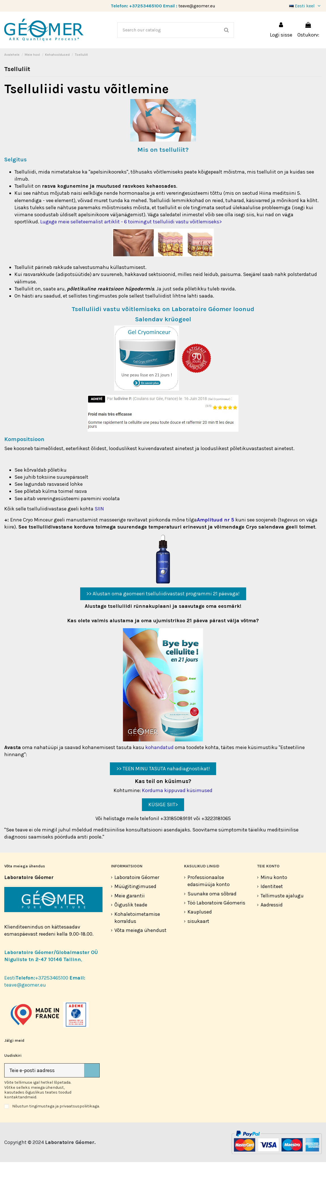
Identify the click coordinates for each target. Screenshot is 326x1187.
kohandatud (159, 772)
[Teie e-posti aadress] (44, 1095)
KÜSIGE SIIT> (163, 829)
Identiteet (272, 911)
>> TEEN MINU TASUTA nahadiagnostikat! (163, 793)
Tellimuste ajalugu (282, 920)
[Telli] (91, 1095)
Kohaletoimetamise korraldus (137, 942)
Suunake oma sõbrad (211, 919)
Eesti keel (305, 5)
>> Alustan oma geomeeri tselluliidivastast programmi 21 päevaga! (163, 618)
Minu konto (274, 902)
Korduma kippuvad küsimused (177, 815)
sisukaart (198, 946)
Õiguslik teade (130, 930)
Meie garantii (129, 920)
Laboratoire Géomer (136, 902)
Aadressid (272, 930)
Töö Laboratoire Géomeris (216, 928)
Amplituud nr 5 (215, 545)
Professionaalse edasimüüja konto (208, 905)
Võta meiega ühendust (140, 955)
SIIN (99, 534)
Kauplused (199, 937)
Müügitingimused (135, 911)
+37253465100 (145, 5)
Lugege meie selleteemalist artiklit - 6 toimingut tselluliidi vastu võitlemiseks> (131, 246)
